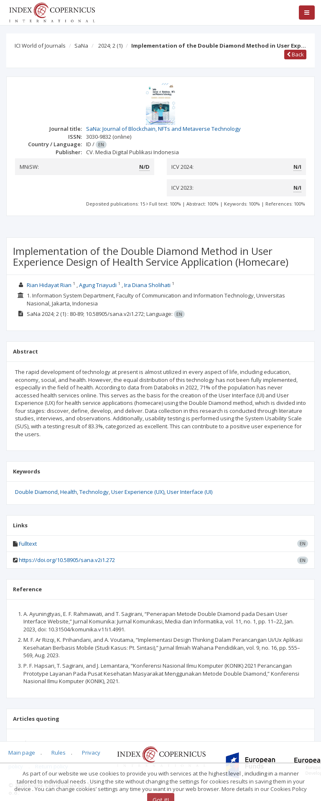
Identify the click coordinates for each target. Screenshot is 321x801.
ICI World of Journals (40, 45)
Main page (21, 752)
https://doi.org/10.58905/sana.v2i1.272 (67, 560)
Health (68, 492)
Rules (58, 752)
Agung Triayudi (98, 285)
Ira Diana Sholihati (147, 285)
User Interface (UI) (189, 492)
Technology (94, 492)
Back (295, 54)
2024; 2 (110, 45)
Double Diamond (36, 492)
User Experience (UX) (137, 492)
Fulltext (28, 543)
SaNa (81, 45)
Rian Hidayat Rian (49, 285)
